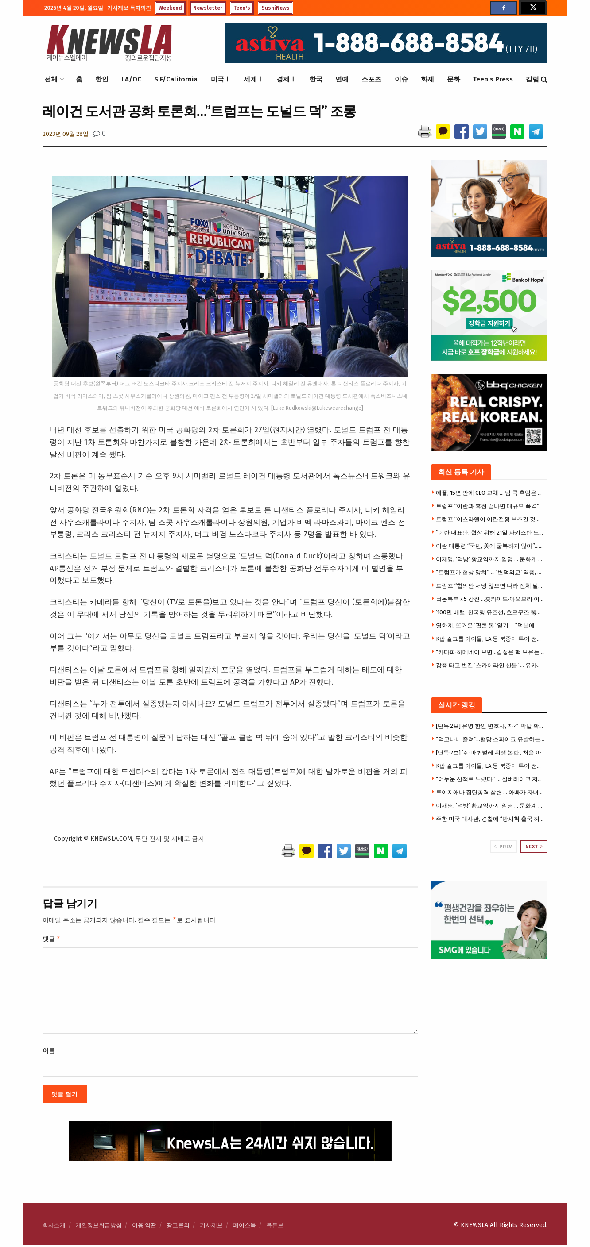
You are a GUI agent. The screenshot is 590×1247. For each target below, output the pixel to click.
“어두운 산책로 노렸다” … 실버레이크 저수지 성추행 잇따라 (491, 779)
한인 (102, 79)
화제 (427, 79)
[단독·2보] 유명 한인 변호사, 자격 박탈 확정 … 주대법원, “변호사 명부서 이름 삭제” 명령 (491, 726)
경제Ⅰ (286, 79)
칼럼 (532, 79)
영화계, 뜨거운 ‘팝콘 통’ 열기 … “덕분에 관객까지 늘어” (491, 625)
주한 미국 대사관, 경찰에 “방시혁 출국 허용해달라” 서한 (491, 819)
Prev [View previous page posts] (503, 846)
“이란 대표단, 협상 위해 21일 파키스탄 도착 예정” (491, 532)
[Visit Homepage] (109, 43)
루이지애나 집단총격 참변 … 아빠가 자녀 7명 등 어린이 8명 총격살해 (491, 792)
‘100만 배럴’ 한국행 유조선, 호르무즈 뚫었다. (491, 612)
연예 (342, 79)
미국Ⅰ (221, 79)
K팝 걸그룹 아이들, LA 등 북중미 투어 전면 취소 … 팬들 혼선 (491, 638)
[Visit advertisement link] (489, 920)
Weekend (170, 8)
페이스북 (244, 1227)
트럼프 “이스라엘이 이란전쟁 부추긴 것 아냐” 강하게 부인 (491, 519)
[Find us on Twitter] (532, 8)
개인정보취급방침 (99, 1227)
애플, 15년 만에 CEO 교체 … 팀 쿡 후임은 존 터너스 (491, 492)
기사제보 (211, 1227)
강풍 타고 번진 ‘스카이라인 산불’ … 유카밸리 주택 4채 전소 (491, 665)
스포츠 (371, 79)
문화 (453, 79)
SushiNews (275, 8)
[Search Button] (544, 79)
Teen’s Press (493, 79)
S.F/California (176, 79)
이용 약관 (144, 1227)
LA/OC (131, 79)
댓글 (52, 940)
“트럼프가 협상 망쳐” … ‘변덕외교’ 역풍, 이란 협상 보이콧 (491, 572)
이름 (49, 1052)
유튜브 (274, 1227)
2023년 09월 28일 (66, 134)
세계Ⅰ (254, 79)
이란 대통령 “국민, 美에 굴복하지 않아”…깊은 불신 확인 (491, 546)
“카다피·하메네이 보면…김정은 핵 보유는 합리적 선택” (491, 652)
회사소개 (54, 1227)
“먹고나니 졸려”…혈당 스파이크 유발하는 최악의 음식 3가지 (491, 739)
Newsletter (207, 8)
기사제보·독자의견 (129, 8)
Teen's (241, 8)
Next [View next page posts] (534, 846)
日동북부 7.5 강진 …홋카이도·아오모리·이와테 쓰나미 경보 (491, 599)
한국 (315, 79)
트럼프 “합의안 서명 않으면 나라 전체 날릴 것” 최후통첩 (491, 585)
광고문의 (178, 1227)
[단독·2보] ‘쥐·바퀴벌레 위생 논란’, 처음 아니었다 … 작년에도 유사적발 (491, 752)
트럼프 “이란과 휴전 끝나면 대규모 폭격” (488, 506)
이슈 (401, 79)
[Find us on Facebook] (503, 8)
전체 (51, 79)
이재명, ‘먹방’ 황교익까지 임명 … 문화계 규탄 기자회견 (491, 559)
